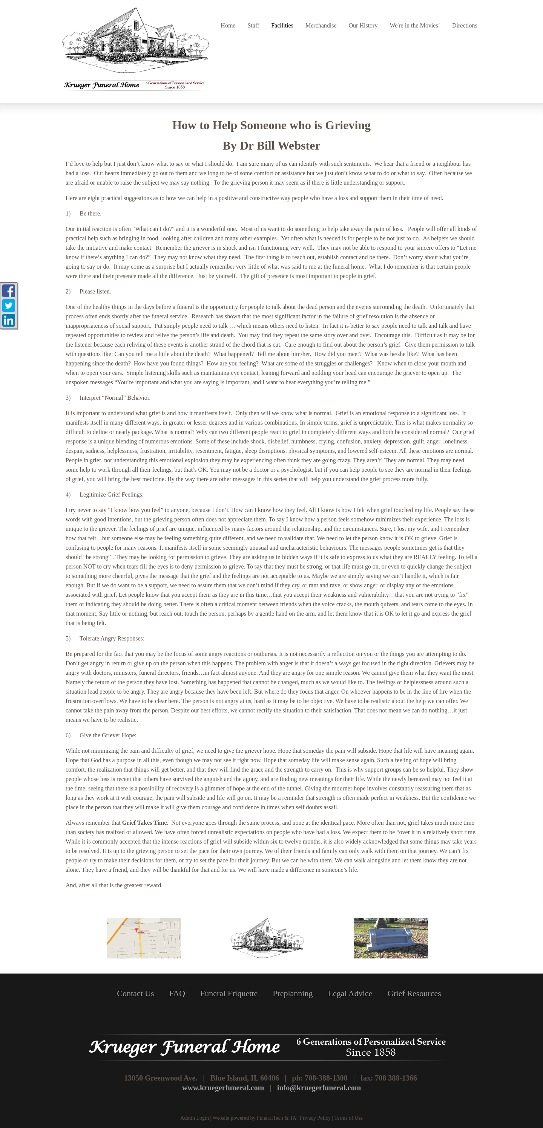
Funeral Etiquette (229, 993)
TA (293, 1118)
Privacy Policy (315, 1118)
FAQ (177, 993)
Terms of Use (348, 1118)
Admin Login (194, 1118)
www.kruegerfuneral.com (223, 1088)
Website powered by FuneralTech (248, 1118)
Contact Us (135, 993)
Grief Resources (414, 993)
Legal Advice (350, 993)
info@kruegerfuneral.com (319, 1088)
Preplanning (293, 993)
